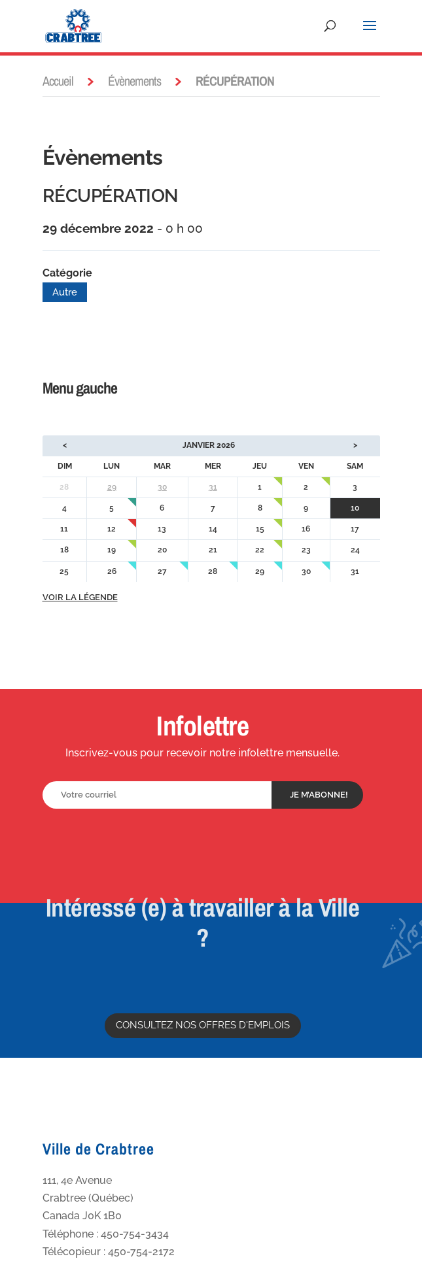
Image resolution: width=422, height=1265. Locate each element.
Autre (64, 292)
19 (111, 549)
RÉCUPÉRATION (110, 196)
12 (111, 528)
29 (111, 487)
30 (162, 487)
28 (212, 571)
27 (162, 571)
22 (259, 549)
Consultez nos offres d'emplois (203, 1025)
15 (260, 528)
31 (213, 487)
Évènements (134, 81)
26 (111, 571)
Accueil (58, 81)
